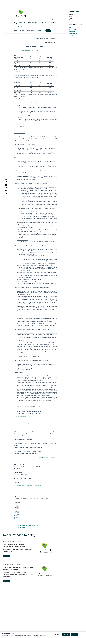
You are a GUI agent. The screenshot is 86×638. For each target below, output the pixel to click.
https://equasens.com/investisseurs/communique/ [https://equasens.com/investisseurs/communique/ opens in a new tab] (28, 525)
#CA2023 (47, 498)
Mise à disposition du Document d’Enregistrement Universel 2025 (14, 545)
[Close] (84, 635)
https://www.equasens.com (75, 19)
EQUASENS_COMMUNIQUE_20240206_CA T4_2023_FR (29, 485)
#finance (42, 498)
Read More (6, 556)
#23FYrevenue (23, 498)
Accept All (74, 635)
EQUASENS (39, 30)
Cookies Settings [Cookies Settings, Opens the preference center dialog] (57, 635)
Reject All (66, 635)
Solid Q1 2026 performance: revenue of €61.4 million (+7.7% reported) (18, 568)
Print (70, 27)
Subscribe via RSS (73, 31)
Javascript (71, 35)
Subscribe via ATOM (73, 33)
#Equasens (17, 498)
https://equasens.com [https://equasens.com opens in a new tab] (21, 527)
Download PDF (72, 29)
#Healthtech (30, 498)
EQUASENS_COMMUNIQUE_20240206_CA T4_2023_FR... (16, 515)
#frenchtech (36, 498)
